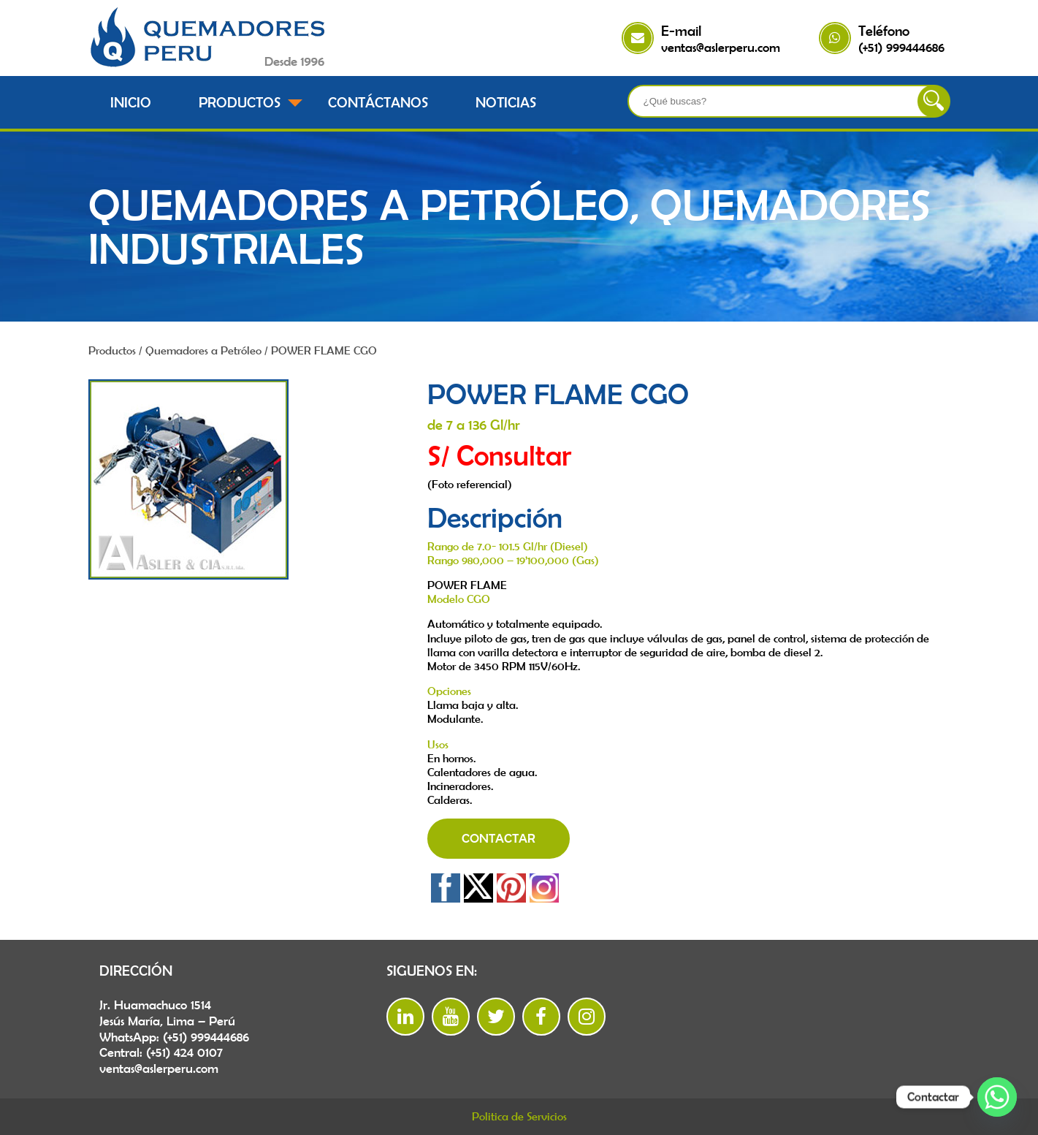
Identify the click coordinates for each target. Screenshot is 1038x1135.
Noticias (506, 102)
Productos (240, 102)
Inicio (130, 102)
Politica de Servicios (519, 1116)
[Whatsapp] (997, 1097)
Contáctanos (378, 102)
